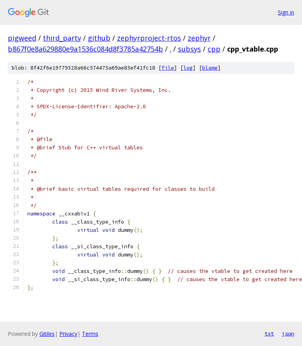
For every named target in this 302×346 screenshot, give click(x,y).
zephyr (199, 38)
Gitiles (47, 333)
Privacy (68, 333)
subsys (189, 49)
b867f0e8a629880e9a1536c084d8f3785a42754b (85, 49)
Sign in (286, 12)
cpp (214, 49)
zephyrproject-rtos (149, 38)
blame (210, 68)
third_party (62, 38)
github (99, 38)
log (188, 68)
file (168, 68)
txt (269, 333)
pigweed (22, 38)
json (288, 333)
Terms (90, 333)
